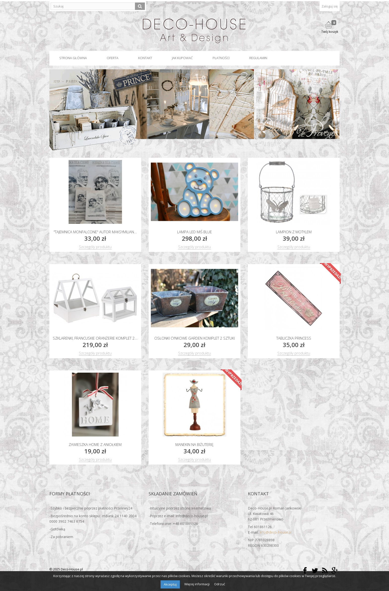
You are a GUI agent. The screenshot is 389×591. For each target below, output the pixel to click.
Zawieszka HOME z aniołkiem (95, 444)
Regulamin (258, 58)
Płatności (221, 58)
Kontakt (145, 58)
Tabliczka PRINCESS (293, 338)
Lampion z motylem (294, 231)
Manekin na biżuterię (194, 444)
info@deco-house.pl (275, 532)
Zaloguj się (330, 6)
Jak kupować (182, 58)
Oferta (112, 58)
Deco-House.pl (72, 569)
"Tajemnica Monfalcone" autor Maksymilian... (95, 231)
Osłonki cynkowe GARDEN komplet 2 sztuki (194, 338)
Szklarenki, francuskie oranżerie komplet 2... (95, 338)
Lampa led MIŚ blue (194, 231)
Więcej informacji (197, 584)
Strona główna (73, 58)
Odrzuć (219, 584)
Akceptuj (170, 584)
